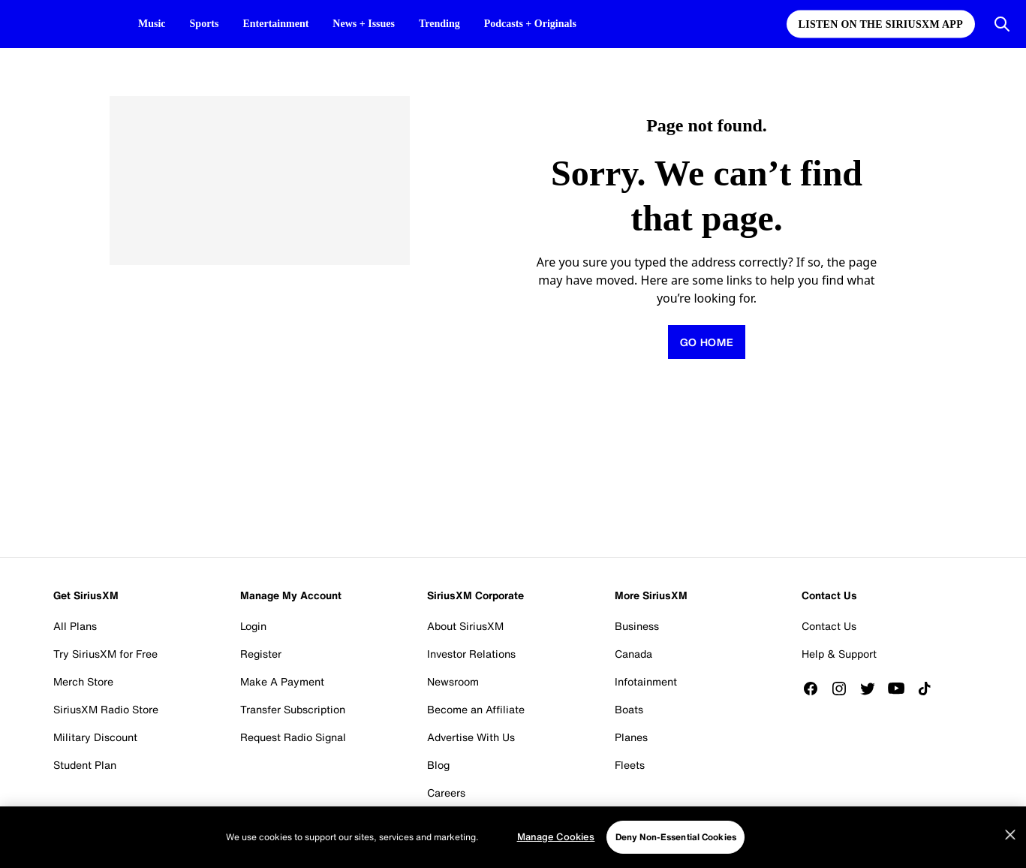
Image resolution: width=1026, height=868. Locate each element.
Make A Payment (282, 681)
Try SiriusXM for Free (105, 654)
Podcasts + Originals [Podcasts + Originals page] (530, 23)
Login (253, 626)
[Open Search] (1002, 24)
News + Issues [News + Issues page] (363, 23)
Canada (633, 654)
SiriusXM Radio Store (105, 709)
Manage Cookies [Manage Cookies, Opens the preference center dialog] (556, 837)
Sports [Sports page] (204, 23)
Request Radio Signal (293, 737)
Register (260, 654)
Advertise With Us (471, 737)
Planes (631, 737)
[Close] (1010, 835)
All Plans (75, 626)
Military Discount (95, 737)
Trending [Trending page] (439, 23)
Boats (629, 709)
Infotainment (646, 681)
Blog (438, 765)
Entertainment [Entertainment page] (275, 23)
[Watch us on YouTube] (901, 689)
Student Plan (84, 765)
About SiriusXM (465, 626)
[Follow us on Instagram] (844, 689)
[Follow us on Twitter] (873, 689)
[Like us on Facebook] (816, 689)
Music (152, 23)
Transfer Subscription (292, 709)
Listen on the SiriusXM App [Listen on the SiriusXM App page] (881, 24)
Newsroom (453, 681)
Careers (446, 792)
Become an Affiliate (476, 709)
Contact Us (829, 626)
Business (637, 626)
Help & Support (839, 654)
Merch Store (83, 681)
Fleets (630, 765)
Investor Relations (471, 654)
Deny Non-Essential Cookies (675, 836)
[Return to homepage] (706, 342)
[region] (513, 837)
